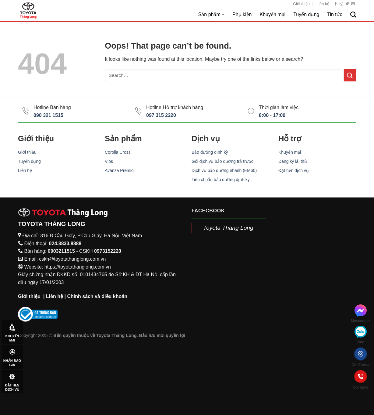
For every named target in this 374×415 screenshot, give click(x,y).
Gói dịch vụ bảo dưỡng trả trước (222, 161)
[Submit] (350, 75)
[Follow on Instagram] (341, 4)
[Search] (353, 14)
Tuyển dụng (306, 14)
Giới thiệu (301, 4)
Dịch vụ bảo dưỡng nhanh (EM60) (224, 170)
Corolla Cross (118, 152)
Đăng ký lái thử (292, 161)
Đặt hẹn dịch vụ (293, 170)
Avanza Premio (119, 170)
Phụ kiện (242, 14)
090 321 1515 (48, 115)
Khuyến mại (272, 14)
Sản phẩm (211, 14)
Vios (109, 161)
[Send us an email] (353, 4)
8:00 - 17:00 (272, 115)
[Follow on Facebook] (335, 4)
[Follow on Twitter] (347, 4)
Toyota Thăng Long (228, 228)
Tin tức (334, 14)
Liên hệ (322, 4)
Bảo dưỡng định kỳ (210, 152)
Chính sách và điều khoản (97, 296)
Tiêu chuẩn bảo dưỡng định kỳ (221, 179)
